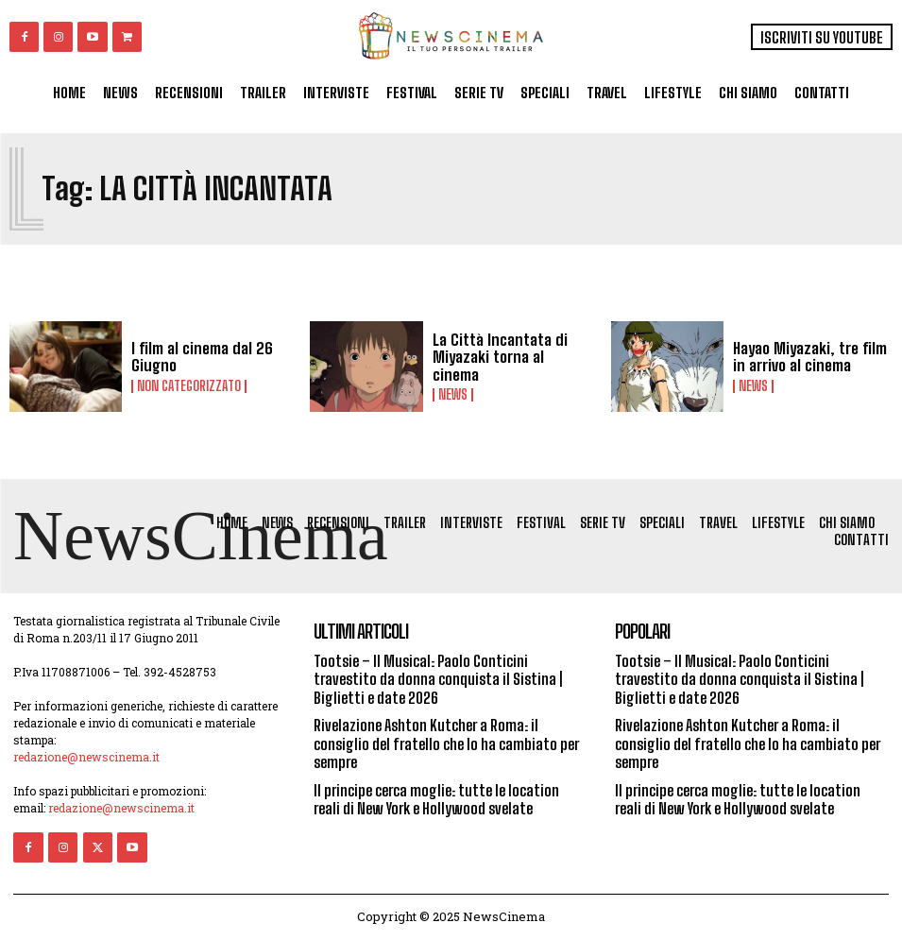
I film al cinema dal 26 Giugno (197, 357)
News (453, 385)
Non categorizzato (189, 385)
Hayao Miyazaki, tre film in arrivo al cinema (808, 357)
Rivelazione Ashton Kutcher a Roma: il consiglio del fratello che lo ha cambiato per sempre (446, 744)
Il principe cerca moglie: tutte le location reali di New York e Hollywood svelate (436, 798)
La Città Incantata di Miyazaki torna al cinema (511, 357)
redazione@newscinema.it (86, 757)
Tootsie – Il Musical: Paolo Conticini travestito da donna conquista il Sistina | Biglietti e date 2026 (438, 680)
